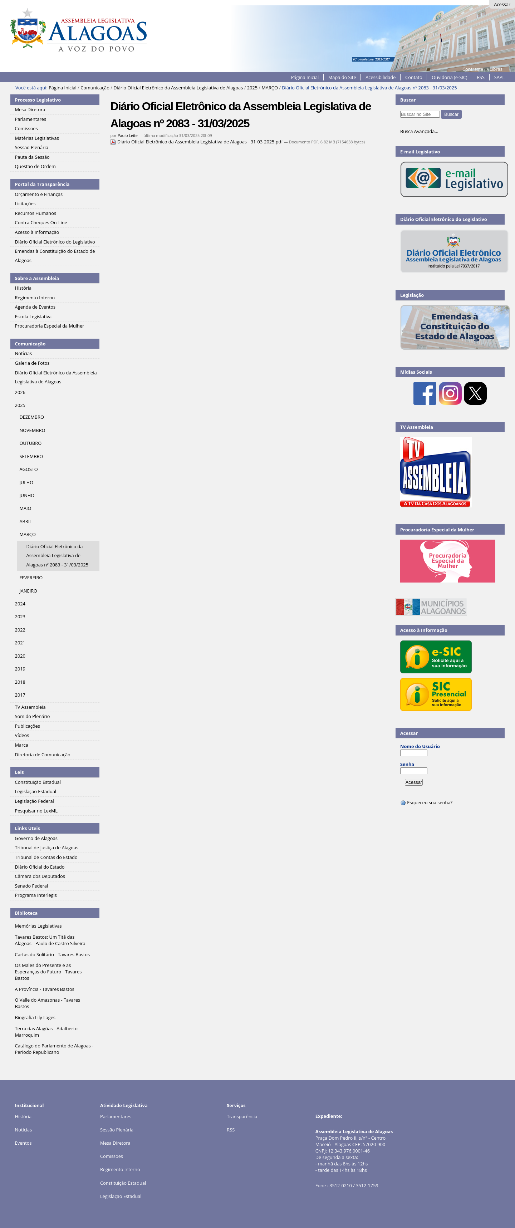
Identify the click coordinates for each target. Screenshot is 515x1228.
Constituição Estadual (123, 1183)
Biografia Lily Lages (35, 1017)
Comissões (111, 1156)
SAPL (499, 77)
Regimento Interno (120, 1169)
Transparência (242, 1116)
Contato (413, 77)
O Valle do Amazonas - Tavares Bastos (47, 1003)
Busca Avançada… (419, 131)
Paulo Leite (128, 135)
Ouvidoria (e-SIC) (449, 77)
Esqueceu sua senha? (426, 802)
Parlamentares (115, 1116)
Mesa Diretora (115, 1143)
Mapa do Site (342, 77)
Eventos (23, 1143)
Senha (407, 764)
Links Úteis (27, 828)
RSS (481, 77)
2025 (252, 87)
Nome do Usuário (420, 746)
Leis (19, 772)
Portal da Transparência (42, 184)
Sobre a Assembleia (37, 278)
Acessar (502, 4)
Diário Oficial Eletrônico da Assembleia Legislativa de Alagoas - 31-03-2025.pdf (197, 141)
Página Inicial (305, 77)
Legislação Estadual (121, 1196)
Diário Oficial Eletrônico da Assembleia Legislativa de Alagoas (178, 87)
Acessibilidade (381, 77)
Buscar (408, 100)
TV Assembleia (416, 427)
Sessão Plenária (116, 1129)
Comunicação (94, 87)
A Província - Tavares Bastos (44, 989)
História (23, 1116)
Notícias (23, 1129)
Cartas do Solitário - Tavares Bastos (52, 954)
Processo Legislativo (38, 100)
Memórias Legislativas (38, 926)
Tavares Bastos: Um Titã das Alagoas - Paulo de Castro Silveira (50, 940)
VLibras (494, 69)
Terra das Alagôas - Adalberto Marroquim (46, 1031)
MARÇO (269, 87)
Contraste (472, 69)
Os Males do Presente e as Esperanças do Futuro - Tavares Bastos (48, 971)
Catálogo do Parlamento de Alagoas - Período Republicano (54, 1048)
